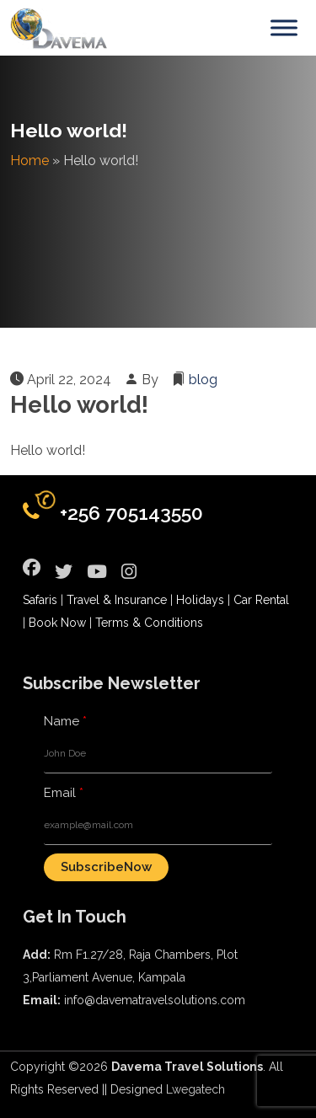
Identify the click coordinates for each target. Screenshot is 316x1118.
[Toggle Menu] (283, 27)
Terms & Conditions (149, 622)
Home (29, 160)
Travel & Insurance (117, 600)
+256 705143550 (131, 512)
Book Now (57, 622)
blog (203, 380)
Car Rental (261, 600)
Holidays (200, 600)
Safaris (40, 600)
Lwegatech (195, 1089)
